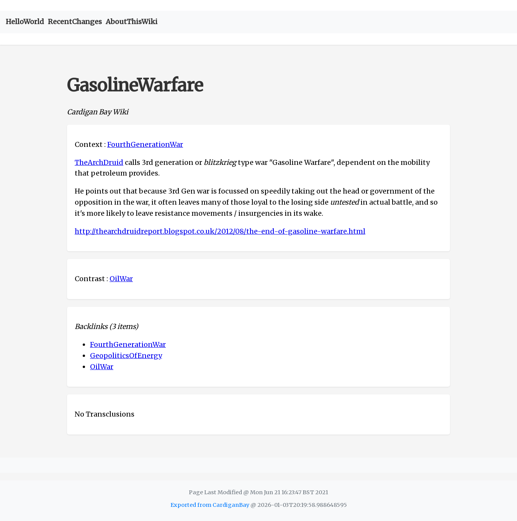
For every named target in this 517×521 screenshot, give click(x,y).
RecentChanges (75, 21)
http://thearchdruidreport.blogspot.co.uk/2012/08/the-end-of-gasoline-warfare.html (220, 231)
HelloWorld (25, 21)
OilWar (121, 278)
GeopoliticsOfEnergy (126, 355)
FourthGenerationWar (145, 144)
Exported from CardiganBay (209, 504)
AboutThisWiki (131, 21)
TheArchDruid (99, 162)
